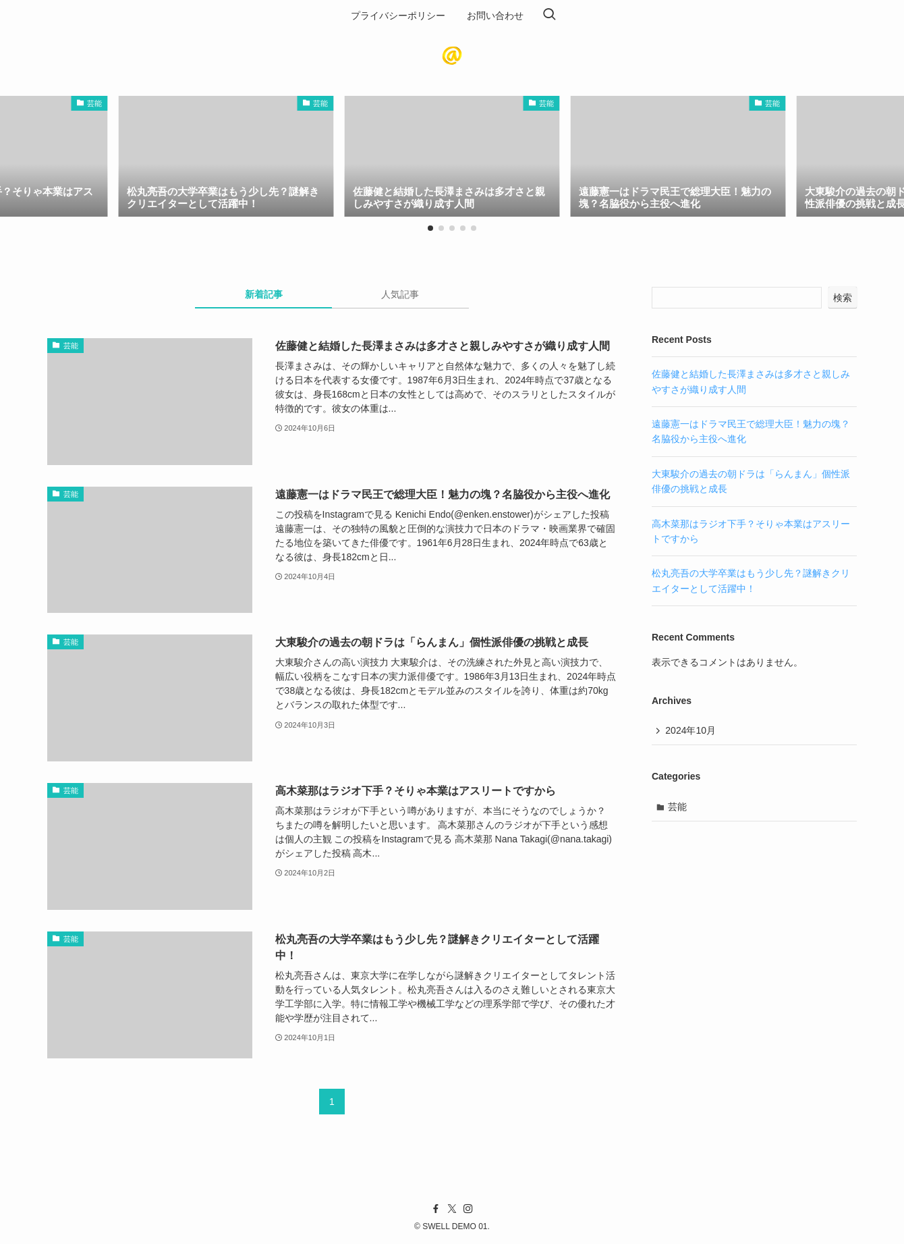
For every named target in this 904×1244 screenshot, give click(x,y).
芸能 (678, 807)
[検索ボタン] (549, 15)
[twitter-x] (452, 1209)
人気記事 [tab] (400, 294)
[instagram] (468, 1209)
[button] (430, 228)
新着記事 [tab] (264, 294)
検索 (842, 297)
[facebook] (436, 1209)
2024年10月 (691, 731)
